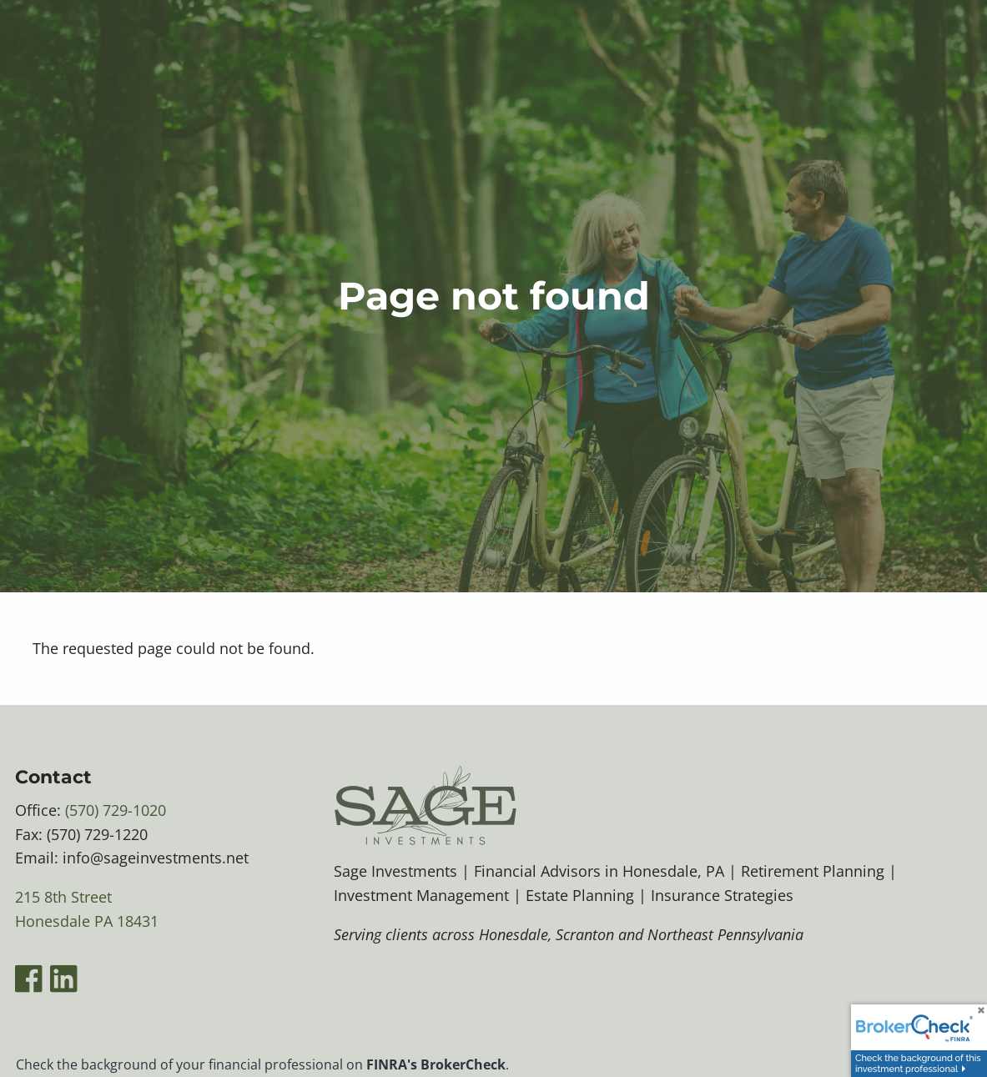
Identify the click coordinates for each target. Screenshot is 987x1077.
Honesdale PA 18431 (87, 921)
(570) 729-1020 (115, 810)
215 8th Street (63, 897)
